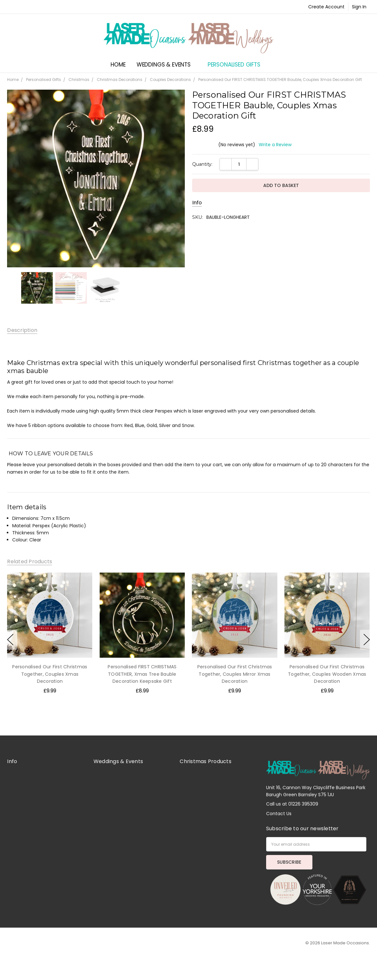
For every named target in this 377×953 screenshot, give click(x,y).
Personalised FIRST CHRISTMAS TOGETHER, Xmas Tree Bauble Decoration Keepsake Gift (142, 674)
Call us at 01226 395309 (292, 804)
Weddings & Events (167, 64)
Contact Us (279, 813)
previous (10, 640)
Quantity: (202, 164)
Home (118, 64)
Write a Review (275, 144)
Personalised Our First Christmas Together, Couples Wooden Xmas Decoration (327, 674)
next (366, 640)
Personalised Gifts (237, 64)
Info (197, 202)
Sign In (359, 7)
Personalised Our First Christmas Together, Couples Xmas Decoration (50, 674)
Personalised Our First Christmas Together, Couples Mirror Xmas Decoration (234, 674)
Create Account (326, 7)
